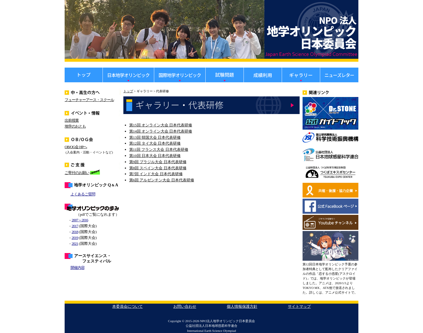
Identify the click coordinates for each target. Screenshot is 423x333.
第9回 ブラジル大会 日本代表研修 (158, 162)
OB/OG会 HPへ (76, 147)
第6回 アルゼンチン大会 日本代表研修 (161, 180)
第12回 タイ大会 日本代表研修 (155, 143)
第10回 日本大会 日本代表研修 (155, 155)
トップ (128, 91)
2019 (75, 237)
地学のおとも (75, 126)
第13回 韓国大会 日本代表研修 (155, 137)
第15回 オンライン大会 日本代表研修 (160, 125)
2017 (75, 226)
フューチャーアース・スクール (89, 100)
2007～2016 (80, 220)
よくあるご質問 (82, 194)
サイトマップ (299, 306)
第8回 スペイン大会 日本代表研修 (158, 168)
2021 (75, 243)
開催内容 (77, 267)
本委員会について (127, 306)
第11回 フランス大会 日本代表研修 (158, 149)
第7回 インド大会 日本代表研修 (156, 174)
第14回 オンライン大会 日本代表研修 (160, 131)
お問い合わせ (184, 306)
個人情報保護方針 (242, 306)
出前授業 (72, 120)
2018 (75, 232)
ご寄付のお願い (77, 172)
